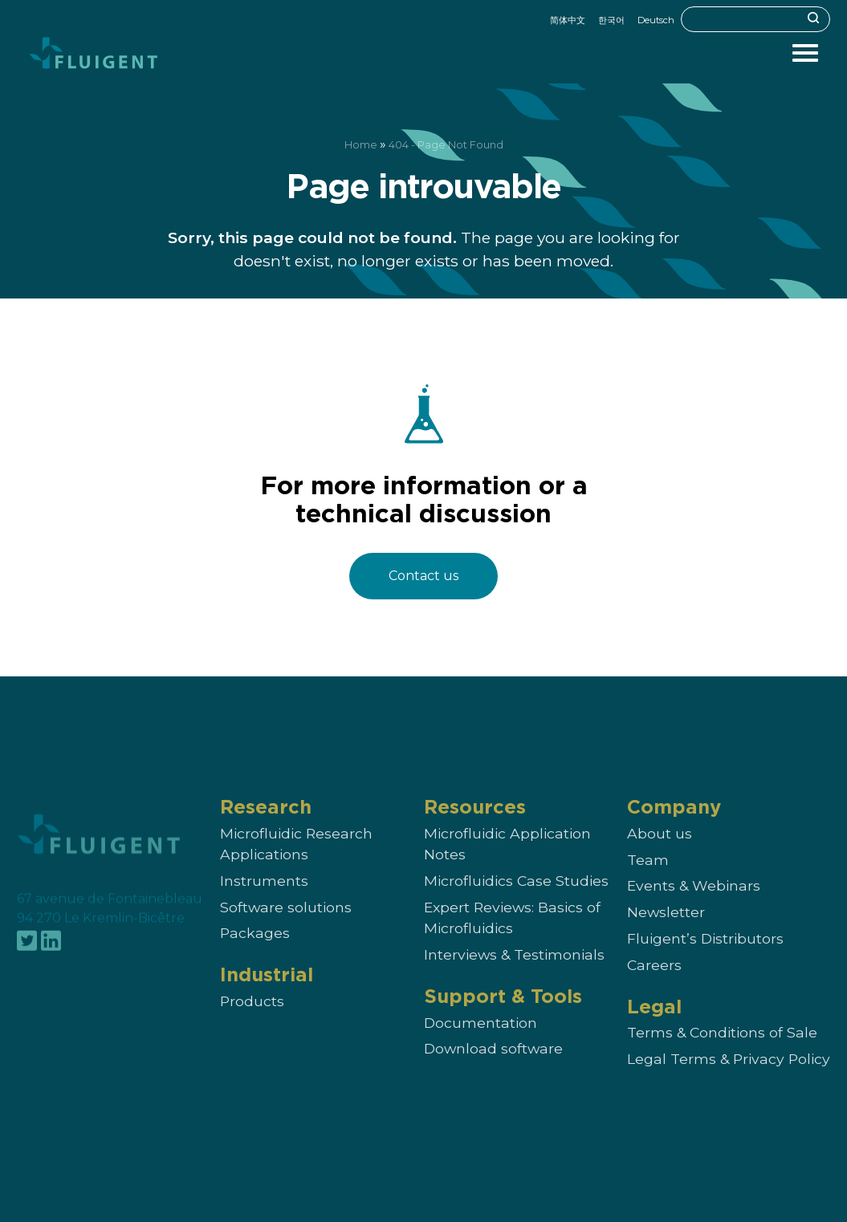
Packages (255, 948)
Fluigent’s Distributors (705, 953)
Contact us (423, 575)
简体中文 (567, 20)
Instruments (264, 895)
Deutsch (655, 20)
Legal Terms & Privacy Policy (728, 1074)
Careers (654, 980)
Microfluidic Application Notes (507, 859)
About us (659, 848)
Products (252, 1017)
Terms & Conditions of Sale (722, 1048)
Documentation (480, 1037)
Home (360, 145)
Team (648, 875)
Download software (493, 1064)
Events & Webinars (693, 901)
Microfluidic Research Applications (296, 859)
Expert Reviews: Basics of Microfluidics (512, 933)
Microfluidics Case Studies (516, 895)
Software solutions (286, 922)
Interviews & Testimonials (514, 969)
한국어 (611, 20)
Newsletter (666, 927)
